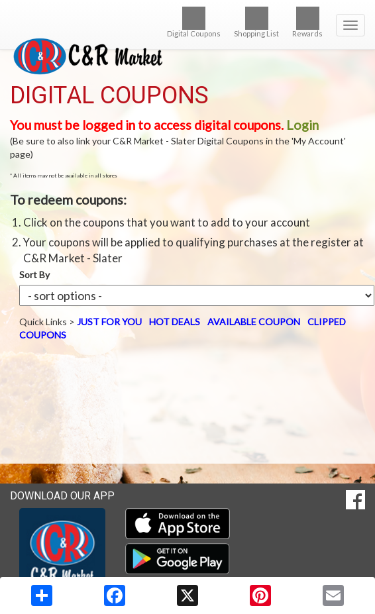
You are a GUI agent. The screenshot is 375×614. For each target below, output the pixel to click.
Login (302, 124)
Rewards (307, 22)
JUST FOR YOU (109, 321)
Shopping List (256, 22)
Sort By (34, 274)
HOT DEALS (174, 321)
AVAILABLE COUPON (253, 321)
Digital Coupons (194, 22)
